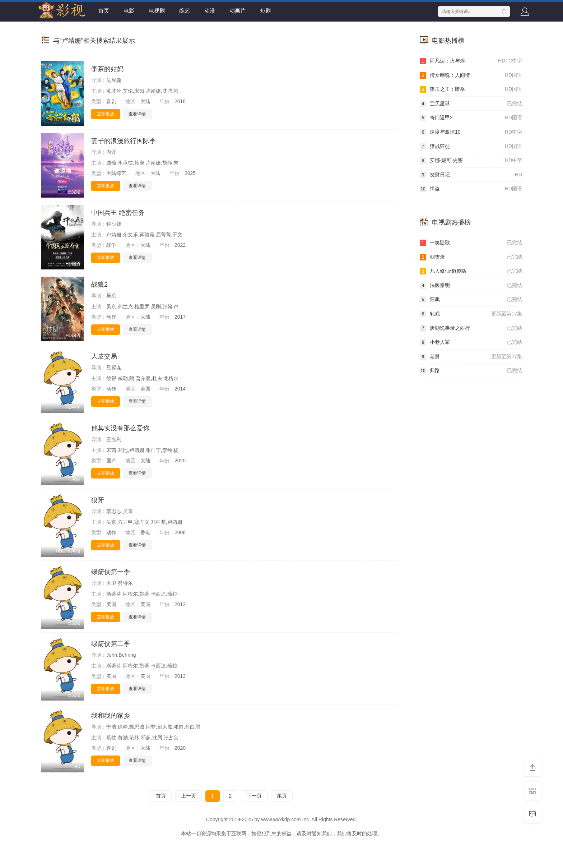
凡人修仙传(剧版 (471, 271)
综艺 (184, 11)
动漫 (209, 11)
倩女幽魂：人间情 (471, 75)
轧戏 (471, 314)
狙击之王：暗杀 (471, 89)
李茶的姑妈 (107, 69)
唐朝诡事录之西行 (471, 328)
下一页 (254, 796)
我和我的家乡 (110, 715)
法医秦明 (471, 285)
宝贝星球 (471, 103)
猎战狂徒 (471, 146)
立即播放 (105, 113)
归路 (471, 370)
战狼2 (99, 284)
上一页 (188, 796)
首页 (103, 11)
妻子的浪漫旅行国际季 (123, 140)
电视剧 (157, 11)
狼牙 (97, 500)
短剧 (265, 11)
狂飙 (471, 299)
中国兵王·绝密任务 (118, 212)
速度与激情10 (471, 132)
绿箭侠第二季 (110, 643)
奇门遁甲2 (471, 117)
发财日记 (471, 175)
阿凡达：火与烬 (471, 61)
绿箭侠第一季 (110, 572)
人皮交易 (104, 356)
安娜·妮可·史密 (471, 160)
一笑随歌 (471, 242)
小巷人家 (471, 342)
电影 (129, 11)
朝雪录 (471, 257)
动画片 (237, 11)
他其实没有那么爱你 (120, 428)
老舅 (471, 356)
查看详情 (137, 113)
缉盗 (471, 189)
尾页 (282, 796)
